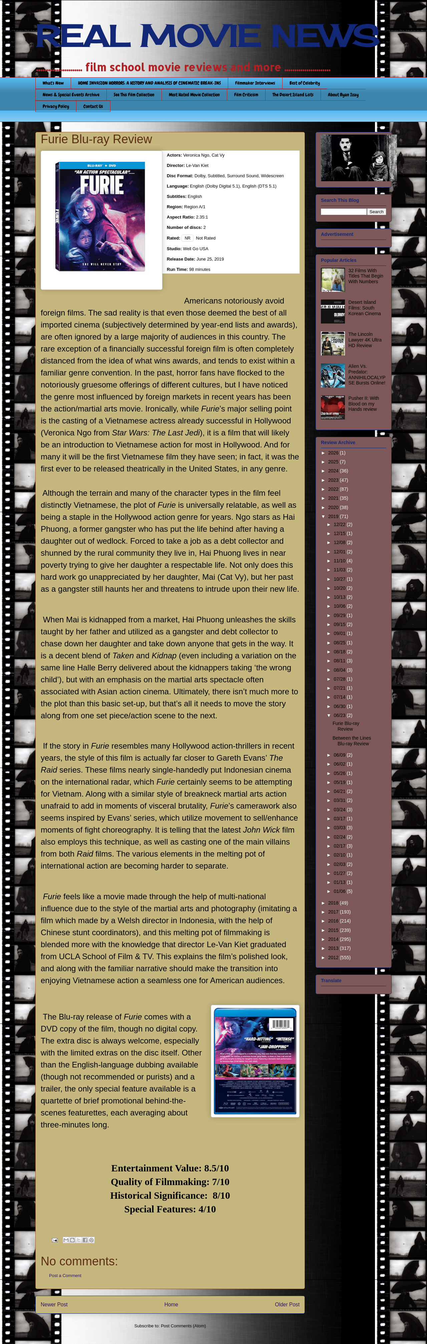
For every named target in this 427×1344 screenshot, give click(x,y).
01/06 (340, 891)
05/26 (340, 773)
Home (171, 1304)
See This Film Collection (134, 95)
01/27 (340, 873)
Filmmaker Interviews (255, 83)
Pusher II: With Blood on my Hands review (364, 403)
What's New (53, 83)
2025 (334, 461)
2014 (334, 939)
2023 (334, 480)
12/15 (340, 533)
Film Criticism (246, 95)
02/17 (340, 846)
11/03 (340, 569)
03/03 (340, 827)
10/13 (340, 597)
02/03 (340, 864)
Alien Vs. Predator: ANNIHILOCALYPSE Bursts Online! (367, 374)
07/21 (340, 688)
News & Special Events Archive (71, 95)
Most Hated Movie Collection (194, 95)
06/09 (340, 755)
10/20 (340, 588)
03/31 (340, 800)
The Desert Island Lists (293, 95)
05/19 (340, 782)
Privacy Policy (56, 106)
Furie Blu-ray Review (346, 726)
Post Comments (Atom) (183, 1325)
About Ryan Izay (343, 95)
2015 (334, 930)
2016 (334, 921)
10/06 (340, 606)
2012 (334, 957)
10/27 (340, 579)
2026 (334, 452)
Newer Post (54, 1304)
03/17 (340, 818)
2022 (334, 489)
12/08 (340, 542)
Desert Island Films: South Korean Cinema (365, 308)
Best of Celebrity (305, 83)
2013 (334, 948)
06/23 (340, 715)
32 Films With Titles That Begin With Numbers (366, 276)
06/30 (340, 706)
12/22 (340, 524)
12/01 (340, 551)
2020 (334, 507)
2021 (334, 498)
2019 (334, 516)
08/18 (340, 651)
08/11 (340, 660)
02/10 (340, 855)
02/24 (340, 837)
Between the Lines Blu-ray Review (352, 740)
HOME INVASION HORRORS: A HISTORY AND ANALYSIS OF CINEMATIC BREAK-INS (149, 83)
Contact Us (93, 106)
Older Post (287, 1304)
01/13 (340, 882)
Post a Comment (65, 1275)
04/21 (340, 791)
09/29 (340, 615)
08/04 (340, 670)
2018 (334, 903)
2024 (334, 470)
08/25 (340, 642)
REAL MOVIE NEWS (207, 36)
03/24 (340, 809)
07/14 (340, 697)
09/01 (340, 633)
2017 (334, 912)
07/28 (340, 679)
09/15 (340, 624)
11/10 (340, 560)
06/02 (340, 764)
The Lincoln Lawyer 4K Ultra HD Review (365, 340)
